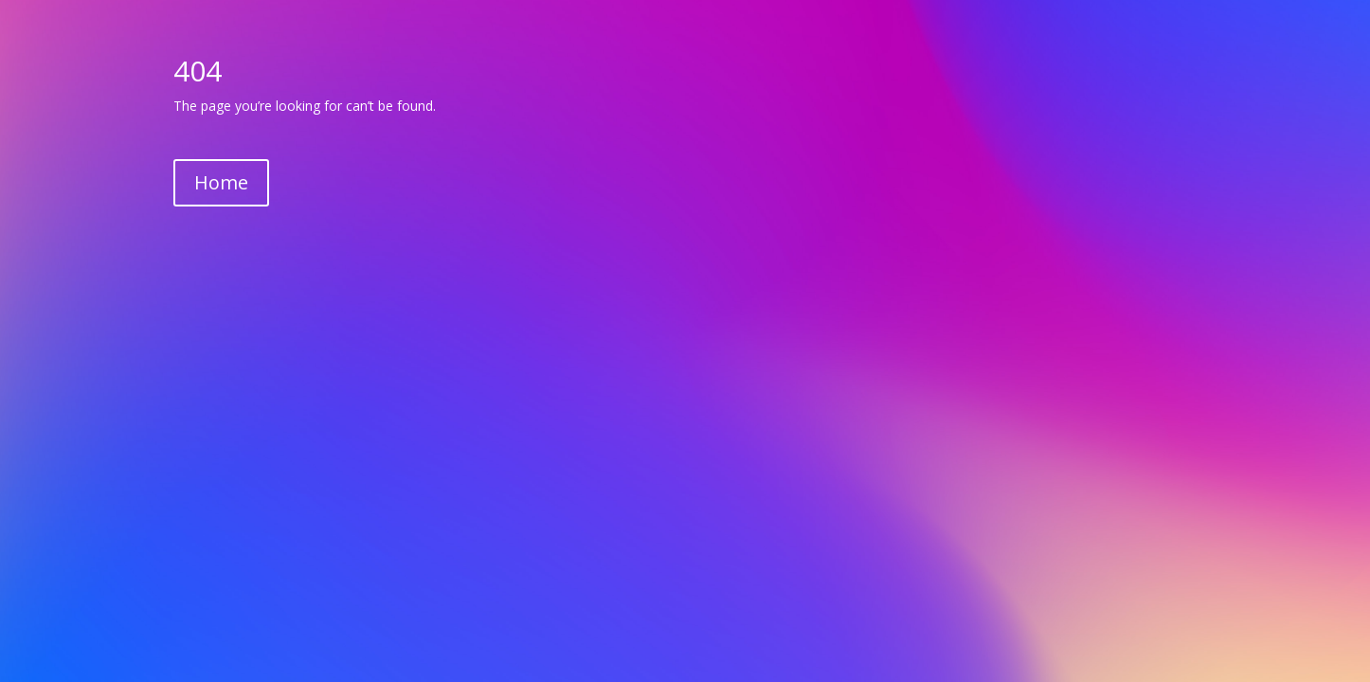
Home (221, 182)
